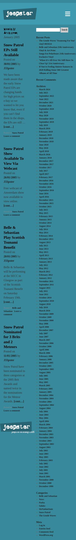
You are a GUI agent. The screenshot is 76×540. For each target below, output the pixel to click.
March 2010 (44, 310)
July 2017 (43, 171)
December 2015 (46, 200)
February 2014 (46, 236)
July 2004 (43, 411)
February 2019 (46, 131)
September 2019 (46, 122)
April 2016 (44, 197)
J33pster (9, 68)
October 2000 (45, 483)
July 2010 (43, 307)
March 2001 (44, 476)
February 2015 (46, 216)
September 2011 (46, 284)
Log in (42, 525)
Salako (42, 506)
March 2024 (44, 89)
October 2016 (45, 187)
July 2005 (43, 375)
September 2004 (46, 405)
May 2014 (43, 232)
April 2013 (44, 255)
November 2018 (46, 141)
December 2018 (46, 138)
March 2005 (44, 385)
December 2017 (46, 161)
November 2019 (46, 118)
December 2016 (46, 180)
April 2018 (44, 151)
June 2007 (43, 336)
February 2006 (46, 356)
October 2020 (45, 105)
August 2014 (45, 226)
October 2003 (45, 441)
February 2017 (46, 177)
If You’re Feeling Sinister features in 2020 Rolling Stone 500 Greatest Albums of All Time (56, 69)
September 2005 (46, 369)
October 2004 (45, 401)
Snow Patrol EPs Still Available (14, 50)
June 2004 (43, 414)
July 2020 (43, 112)
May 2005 (43, 382)
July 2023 (43, 92)
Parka (42, 502)
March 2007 (44, 340)
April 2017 (44, 174)
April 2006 (44, 349)
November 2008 (46, 320)
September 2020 (46, 109)
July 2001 (43, 470)
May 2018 (43, 148)
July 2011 (43, 291)
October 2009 (45, 317)
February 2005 (46, 388)
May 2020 (43, 115)
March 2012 (44, 271)
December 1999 (46, 486)
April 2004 (44, 421)
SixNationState (46, 509)
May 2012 (43, 268)
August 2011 (44, 288)
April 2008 (44, 327)
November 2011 (46, 281)
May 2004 (43, 418)
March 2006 (44, 353)
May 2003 (43, 457)
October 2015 (45, 206)
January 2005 (45, 392)
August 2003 (45, 447)
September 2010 (46, 301)
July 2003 (43, 450)
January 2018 (45, 158)
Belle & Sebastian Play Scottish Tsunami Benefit (14, 237)
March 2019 (44, 128)
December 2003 (46, 434)
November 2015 (46, 203)
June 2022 (43, 99)
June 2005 (43, 379)
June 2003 (43, 454)
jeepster (19, 14)
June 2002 (43, 467)
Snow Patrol (18, 133)
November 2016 (46, 184)
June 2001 (43, 473)
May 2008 (43, 323)
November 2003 (46, 437)
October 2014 (45, 223)
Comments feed (46, 532)
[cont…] (9, 126)
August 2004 (45, 408)
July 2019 (43, 125)
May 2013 (43, 252)
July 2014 (43, 229)
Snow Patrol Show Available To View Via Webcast (14, 159)
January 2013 (45, 262)
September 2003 (46, 444)
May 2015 (43, 213)
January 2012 (45, 278)
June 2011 (43, 294)
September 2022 (46, 96)
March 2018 (44, 154)
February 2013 (46, 258)
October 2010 (45, 297)
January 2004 (45, 431)
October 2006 (45, 346)
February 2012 (46, 275)
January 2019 (45, 135)
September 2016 (46, 190)
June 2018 (43, 144)
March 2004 (44, 424)
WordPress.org (46, 535)
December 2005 (46, 362)
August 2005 (45, 372)
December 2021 (46, 102)
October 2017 (45, 167)
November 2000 (46, 480)
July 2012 (43, 265)
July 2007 (43, 333)
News (41, 499)
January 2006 (45, 359)
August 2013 (45, 242)
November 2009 (46, 314)
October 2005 (45, 366)
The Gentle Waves (47, 515)
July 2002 (43, 463)
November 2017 (46, 164)
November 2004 (46, 398)
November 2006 (46, 343)
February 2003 (46, 460)
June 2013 (43, 249)
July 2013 (43, 245)
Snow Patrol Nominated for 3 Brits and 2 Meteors (14, 337)
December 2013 (46, 239)
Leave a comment (12, 136)
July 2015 (43, 210)
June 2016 (43, 193)
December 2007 (46, 330)
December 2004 (46, 395)
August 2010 (45, 304)
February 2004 (46, 428)
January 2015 (45, 219)
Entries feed (44, 528)
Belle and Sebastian (48, 496)
